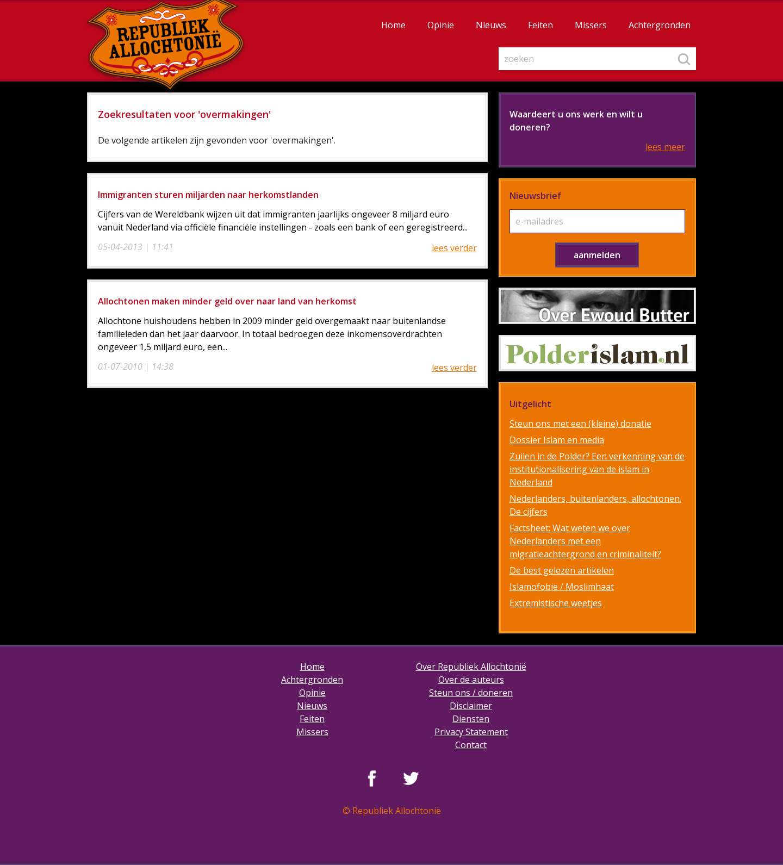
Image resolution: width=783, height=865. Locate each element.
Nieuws (491, 25)
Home (393, 25)
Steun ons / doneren (471, 693)
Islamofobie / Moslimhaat (561, 587)
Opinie (440, 25)
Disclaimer (471, 706)
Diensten (470, 719)
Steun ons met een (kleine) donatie (580, 424)
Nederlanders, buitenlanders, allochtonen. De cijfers (595, 505)
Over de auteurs (471, 680)
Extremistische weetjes (555, 603)
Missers (591, 25)
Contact (471, 745)
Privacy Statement (471, 732)
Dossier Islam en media (556, 440)
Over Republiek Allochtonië (471, 667)
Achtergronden (660, 25)
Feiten (540, 25)
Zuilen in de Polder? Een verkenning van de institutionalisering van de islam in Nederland (597, 469)
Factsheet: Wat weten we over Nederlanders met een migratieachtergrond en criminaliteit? (585, 541)
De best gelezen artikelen (561, 570)
